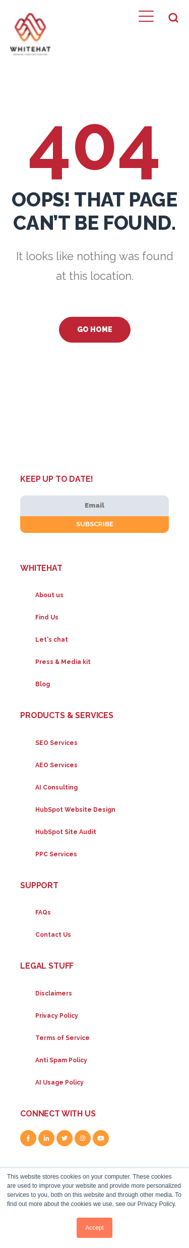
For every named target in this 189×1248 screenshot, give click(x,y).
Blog (42, 684)
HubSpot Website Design (75, 809)
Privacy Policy (56, 1015)
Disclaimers (53, 993)
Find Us (46, 617)
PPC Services (56, 854)
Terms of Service (62, 1038)
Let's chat (51, 639)
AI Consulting (56, 787)
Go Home (94, 329)
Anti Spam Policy (61, 1060)
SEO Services (56, 742)
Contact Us (53, 934)
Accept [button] (94, 1227)
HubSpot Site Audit (65, 832)
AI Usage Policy (59, 1082)
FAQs (43, 912)
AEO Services (56, 765)
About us (49, 595)
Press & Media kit (63, 661)
